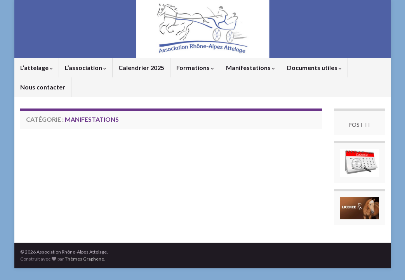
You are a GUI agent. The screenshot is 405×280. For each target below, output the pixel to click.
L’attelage (36, 67)
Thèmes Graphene (84, 259)
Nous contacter (42, 87)
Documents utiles (314, 67)
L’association (85, 67)
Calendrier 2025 (141, 67)
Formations (195, 67)
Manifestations (250, 67)
